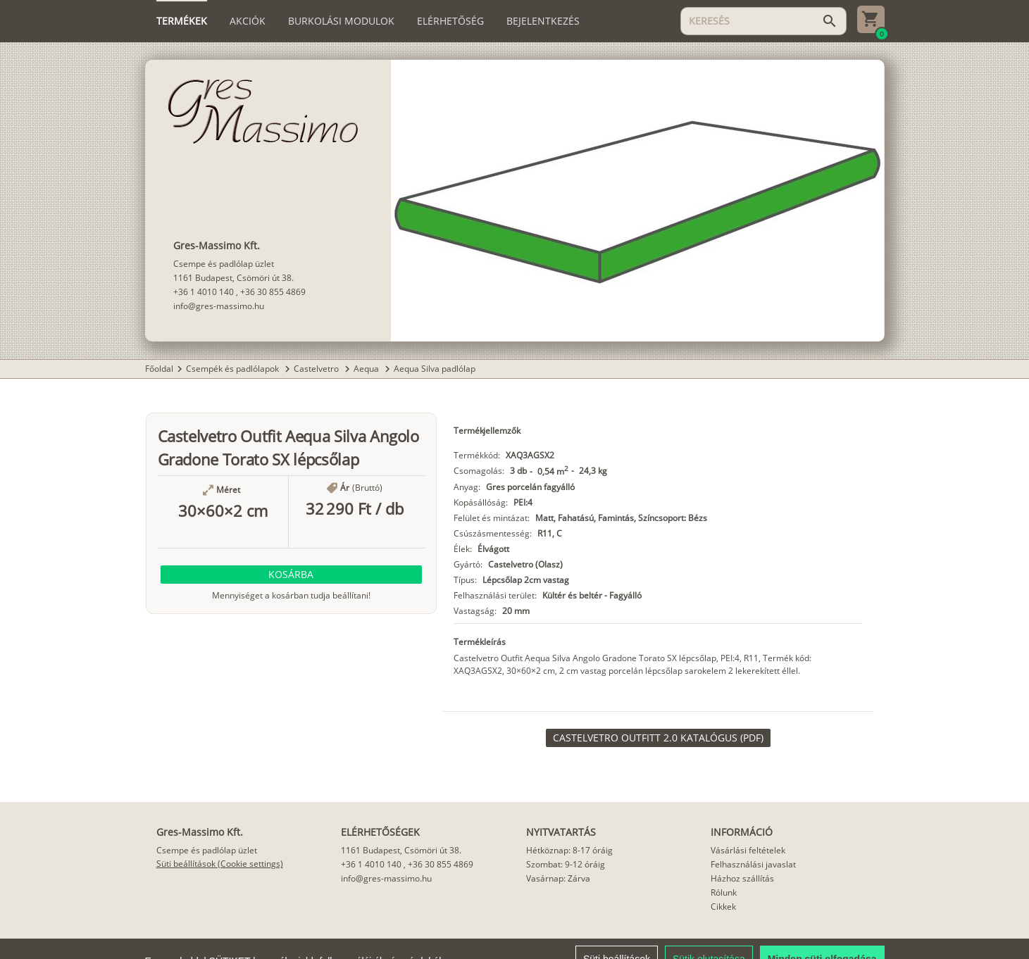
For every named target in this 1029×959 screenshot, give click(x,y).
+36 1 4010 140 (203, 292)
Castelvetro (317, 369)
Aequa (367, 369)
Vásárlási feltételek (748, 850)
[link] (658, 738)
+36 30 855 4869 (273, 292)
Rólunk (724, 892)
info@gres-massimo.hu (218, 306)
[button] (292, 574)
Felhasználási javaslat (753, 864)
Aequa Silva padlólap (434, 369)
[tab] (181, 21)
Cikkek (723, 907)
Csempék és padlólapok (233, 369)
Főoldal (159, 369)
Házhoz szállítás (742, 878)
